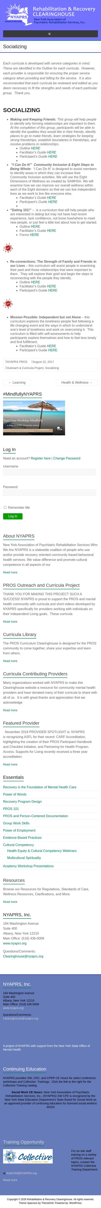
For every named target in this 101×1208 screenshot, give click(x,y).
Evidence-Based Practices (22, 837)
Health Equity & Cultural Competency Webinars (42, 851)
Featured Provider (21, 723)
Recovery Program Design (22, 801)
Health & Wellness (77, 382)
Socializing (52, 368)
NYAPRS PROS (17, 361)
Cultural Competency (18, 845)
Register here (41, 458)
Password (10, 487)
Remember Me (17, 507)
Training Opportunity (23, 1142)
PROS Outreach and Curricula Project (41, 585)
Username (10, 466)
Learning (17, 382)
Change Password (66, 458)
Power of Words (15, 794)
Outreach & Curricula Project (25, 368)
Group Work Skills (16, 823)
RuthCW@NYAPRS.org (21, 1173)
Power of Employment (19, 830)
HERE (35, 148)
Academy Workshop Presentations (28, 866)
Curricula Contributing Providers (35, 673)
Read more (10, 572)
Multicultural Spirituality (24, 858)
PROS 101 (11, 809)
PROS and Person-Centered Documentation (35, 816)
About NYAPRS (18, 536)
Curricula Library (19, 634)
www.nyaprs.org (15, 943)
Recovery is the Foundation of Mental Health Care (39, 787)
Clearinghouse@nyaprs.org (23, 956)
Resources (14, 880)
